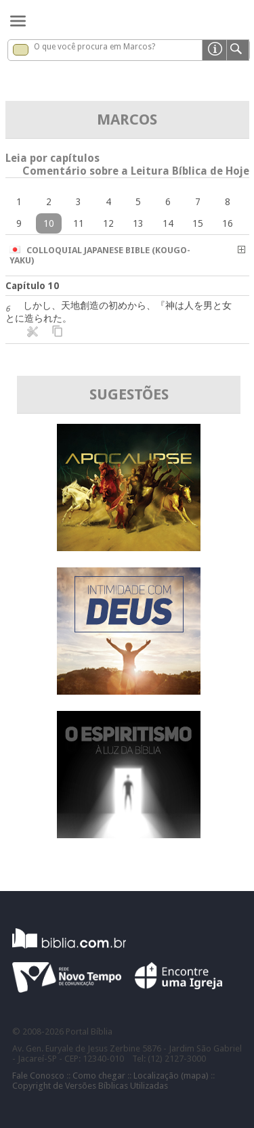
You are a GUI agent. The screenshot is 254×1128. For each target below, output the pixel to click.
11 (78, 223)
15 (197, 223)
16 (227, 223)
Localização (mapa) (171, 1075)
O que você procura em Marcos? (94, 46)
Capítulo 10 (32, 285)
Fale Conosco (38, 1075)
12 (108, 223)
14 (168, 223)
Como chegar (98, 1075)
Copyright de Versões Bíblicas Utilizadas (90, 1086)
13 (138, 223)
